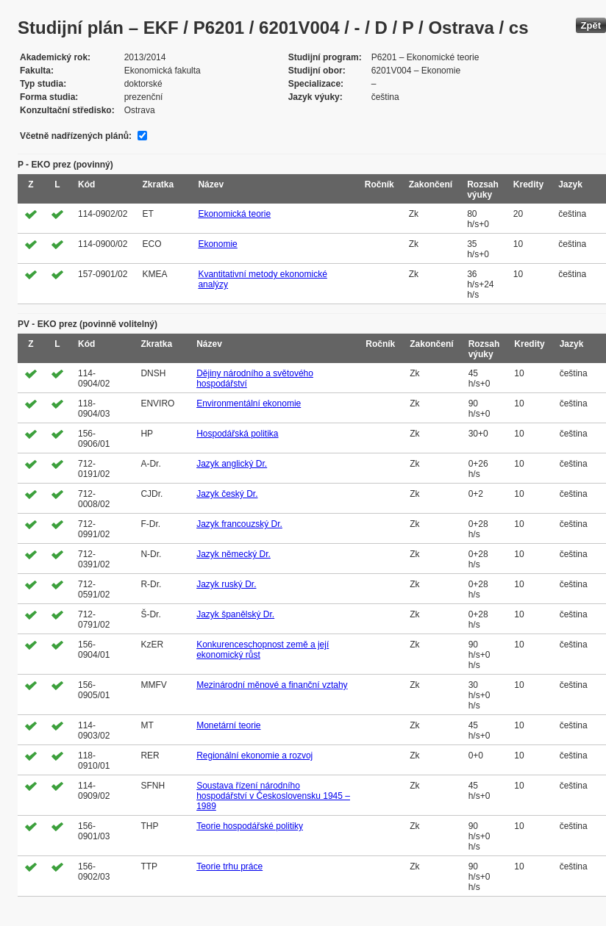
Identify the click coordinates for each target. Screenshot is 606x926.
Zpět (591, 25)
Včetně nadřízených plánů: (76, 136)
